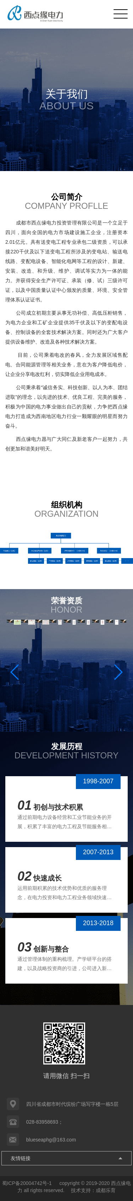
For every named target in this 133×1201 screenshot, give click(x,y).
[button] (118, 672)
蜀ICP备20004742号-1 (27, 1183)
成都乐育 (106, 1190)
